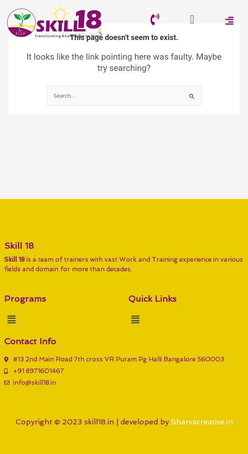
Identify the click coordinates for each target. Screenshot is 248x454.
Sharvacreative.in (202, 421)
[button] (229, 21)
